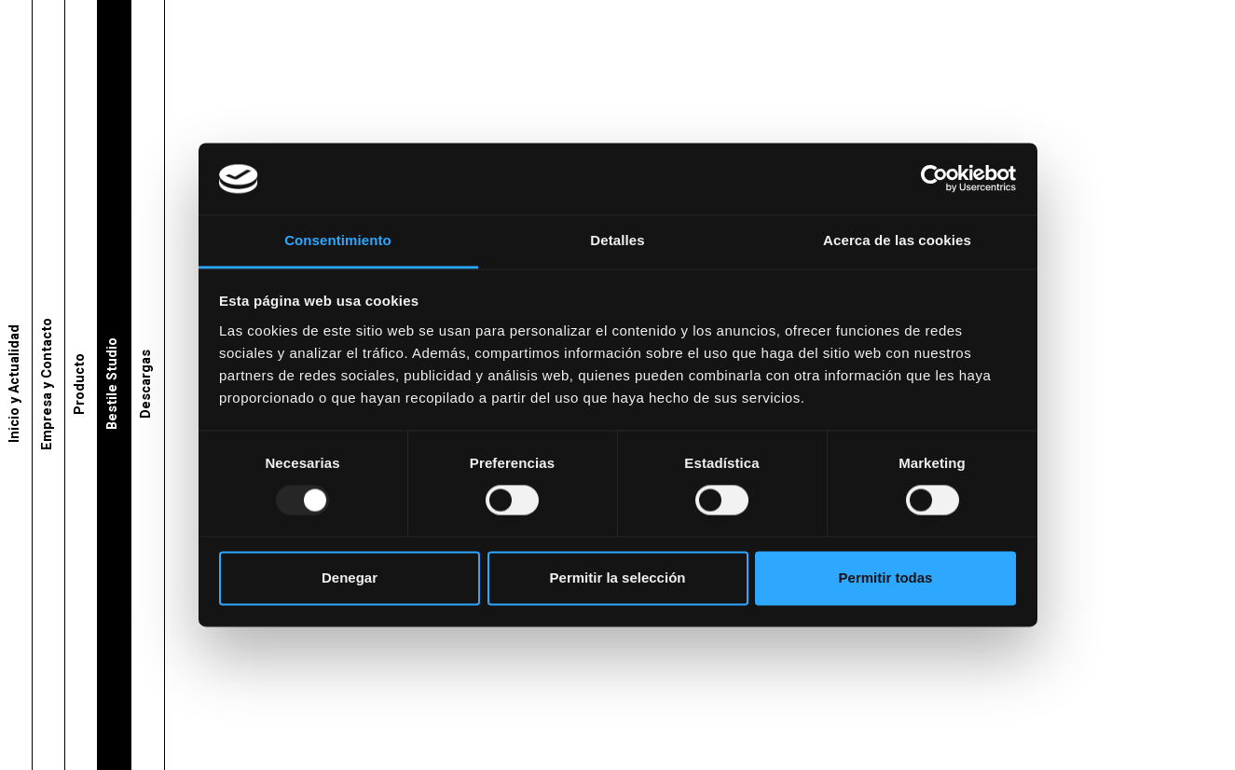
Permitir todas (886, 577)
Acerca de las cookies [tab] (897, 240)
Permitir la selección (618, 577)
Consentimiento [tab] (337, 240)
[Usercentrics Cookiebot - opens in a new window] (934, 179)
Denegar (349, 577)
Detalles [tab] (617, 240)
